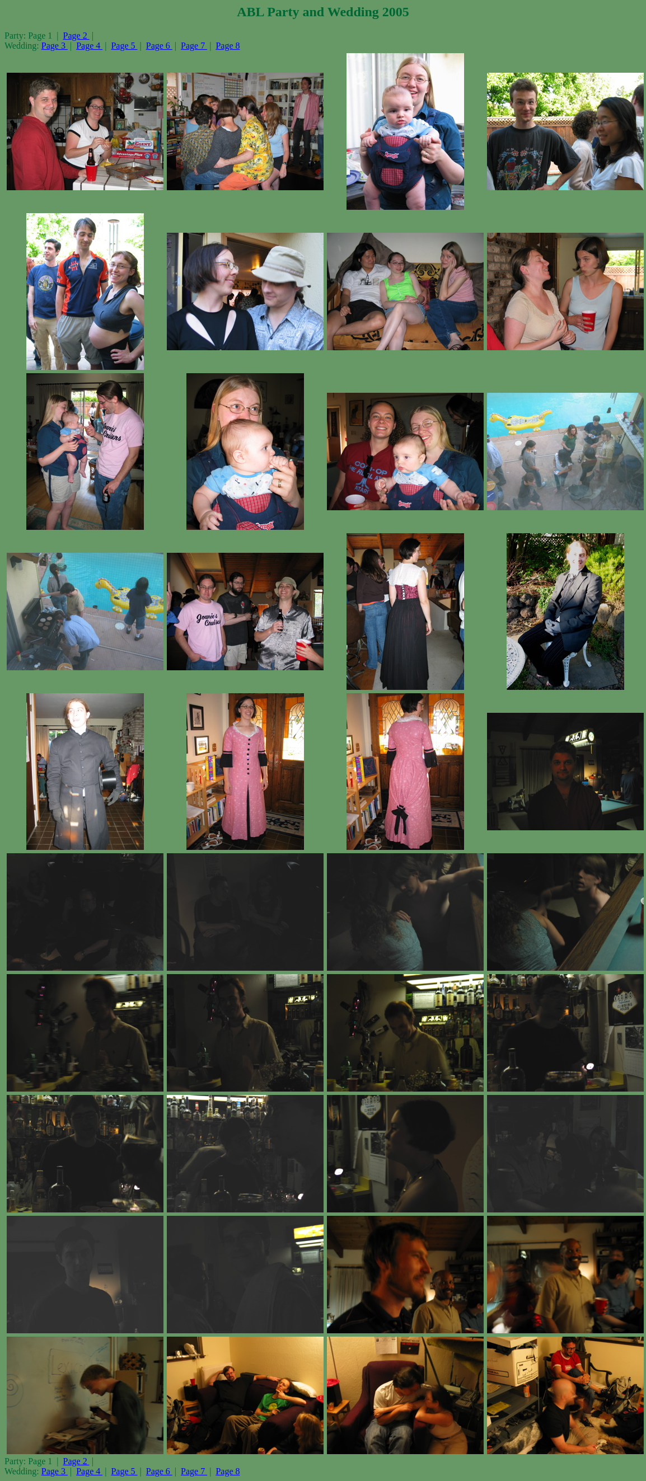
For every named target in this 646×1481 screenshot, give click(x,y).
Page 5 (124, 45)
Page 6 (159, 45)
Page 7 (194, 45)
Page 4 (89, 45)
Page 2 (76, 35)
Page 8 (228, 45)
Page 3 (54, 45)
